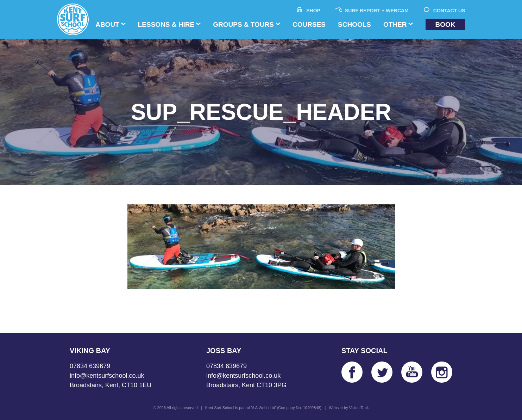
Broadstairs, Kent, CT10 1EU (110, 385)
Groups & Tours (243, 24)
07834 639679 (90, 366)
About (107, 24)
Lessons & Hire (166, 24)
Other (395, 24)
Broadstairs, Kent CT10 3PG (246, 385)
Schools (354, 24)
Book (445, 24)
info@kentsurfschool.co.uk (107, 375)
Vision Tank (359, 408)
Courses (309, 24)
